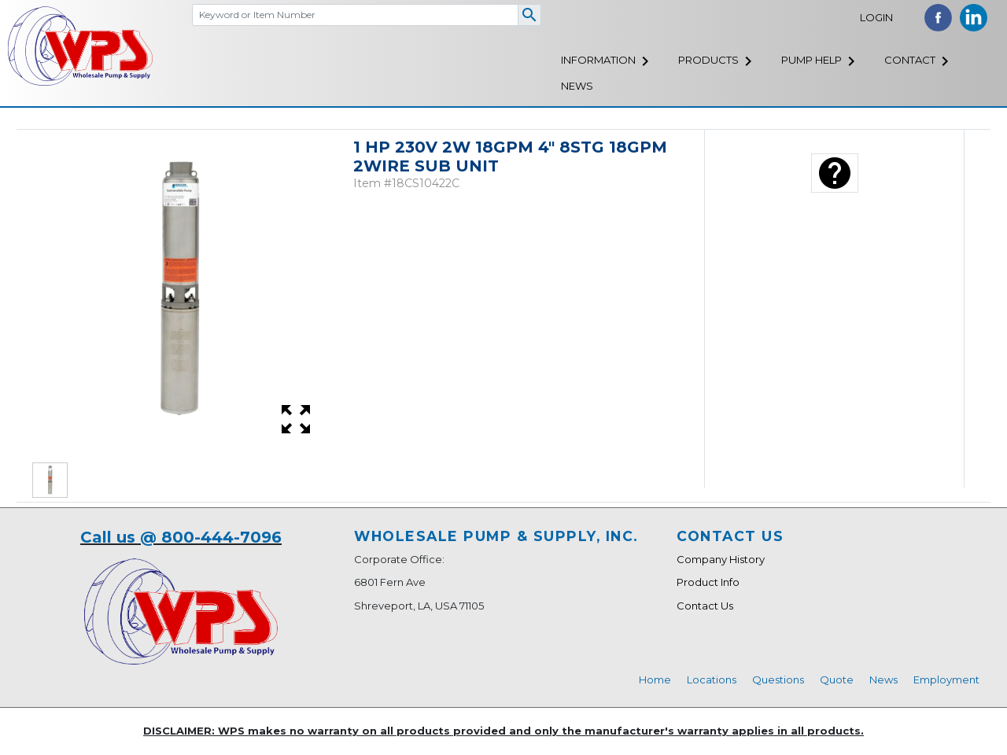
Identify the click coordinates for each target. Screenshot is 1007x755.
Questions (778, 679)
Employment (946, 679)
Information (598, 59)
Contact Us (705, 605)
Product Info (708, 582)
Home (655, 679)
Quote (837, 679)
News (577, 85)
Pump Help (811, 59)
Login (876, 17)
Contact (909, 59)
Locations (711, 679)
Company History (721, 559)
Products (708, 59)
